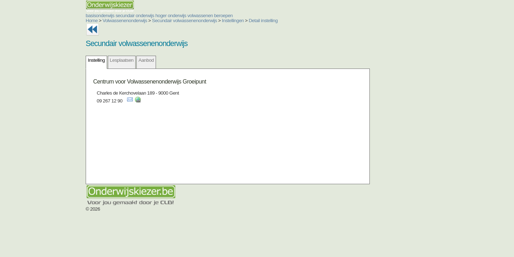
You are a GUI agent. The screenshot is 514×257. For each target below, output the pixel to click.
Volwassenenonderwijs (82, 20)
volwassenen (157, 15)
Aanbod (103, 60)
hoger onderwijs (127, 15)
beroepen (180, 15)
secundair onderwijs (92, 15)
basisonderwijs (57, 15)
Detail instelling (220, 20)
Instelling (53, 60)
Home (49, 20)
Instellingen (190, 20)
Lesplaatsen (79, 60)
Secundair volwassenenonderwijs (141, 20)
